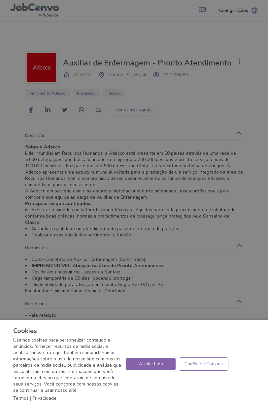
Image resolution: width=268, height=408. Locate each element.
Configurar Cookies (203, 364)
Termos (21, 398)
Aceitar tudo (151, 364)
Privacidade (44, 398)
